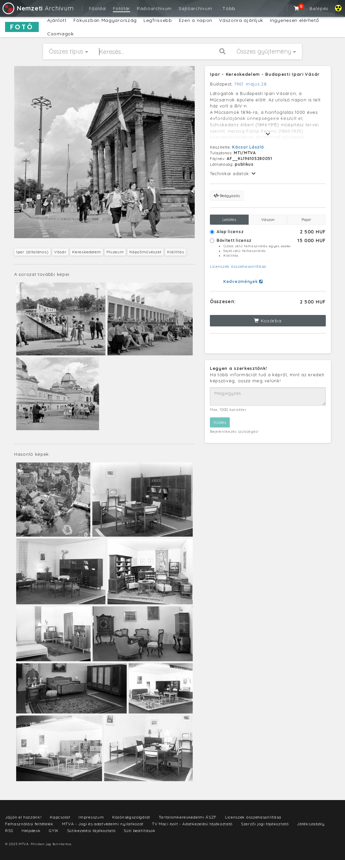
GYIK (54, 830)
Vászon (268, 219)
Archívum (37, 8)
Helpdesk (31, 830)
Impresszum (91, 817)
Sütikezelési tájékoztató (91, 830)
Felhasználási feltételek (29, 823)
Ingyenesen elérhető (294, 20)
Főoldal (97, 8)
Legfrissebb (158, 20)
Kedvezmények (243, 281)
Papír (306, 219)
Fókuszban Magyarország (105, 20)
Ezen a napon (195, 20)
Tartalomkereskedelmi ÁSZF (188, 817)
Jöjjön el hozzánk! (23, 817)
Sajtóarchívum (195, 8)
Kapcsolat (60, 817)
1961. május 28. (251, 84)
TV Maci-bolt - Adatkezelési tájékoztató (192, 823)
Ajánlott (57, 20)
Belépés (319, 8)
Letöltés (229, 219)
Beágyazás (227, 195)
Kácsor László (248, 147)
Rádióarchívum (154, 8)
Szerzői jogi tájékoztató (265, 823)
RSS (9, 830)
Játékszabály (310, 823)
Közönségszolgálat (131, 817)
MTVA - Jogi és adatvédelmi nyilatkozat (103, 823)
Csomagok (60, 34)
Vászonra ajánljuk (241, 20)
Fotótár (121, 8)
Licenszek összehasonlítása (238, 266)
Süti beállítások (139, 830)
